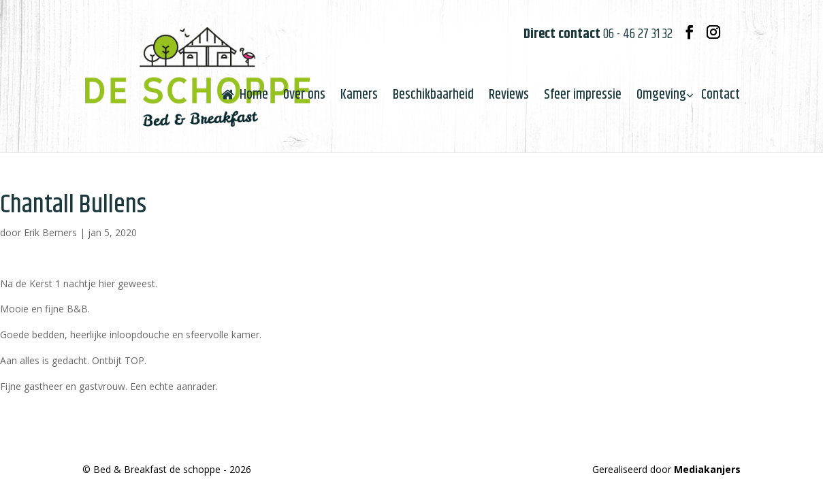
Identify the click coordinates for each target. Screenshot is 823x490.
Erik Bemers (50, 232)
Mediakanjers (707, 469)
